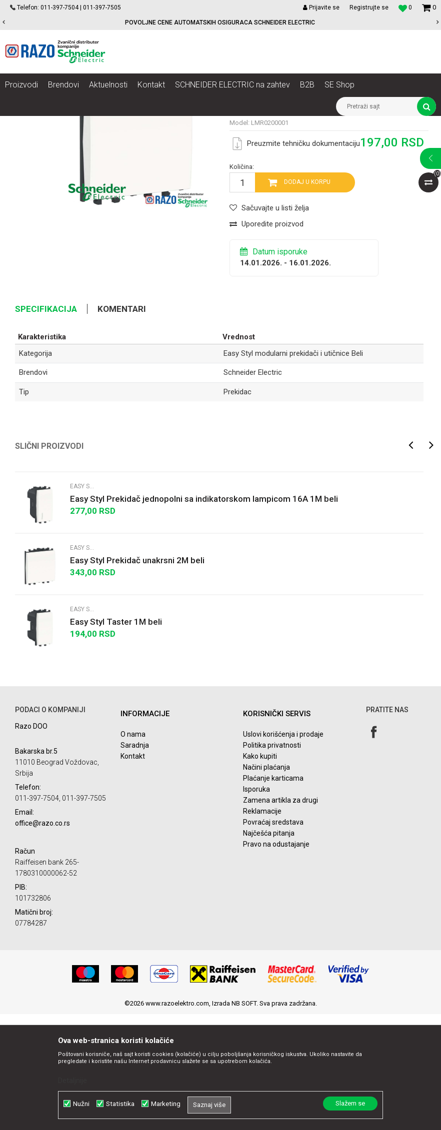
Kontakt (132, 873)
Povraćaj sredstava (273, 939)
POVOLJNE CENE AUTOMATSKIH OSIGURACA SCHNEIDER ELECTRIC (220, 22)
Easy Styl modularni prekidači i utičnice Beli (370, 123)
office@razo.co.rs (42, 939)
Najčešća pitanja (268, 950)
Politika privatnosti (272, 862)
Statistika (120, 1104)
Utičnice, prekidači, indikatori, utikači (134, 123)
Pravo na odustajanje (276, 961)
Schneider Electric (253, 488)
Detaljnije (72, 1080)
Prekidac (238, 507)
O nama (133, 851)
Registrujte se (369, 7)
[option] (220, 22)
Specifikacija (46, 425)
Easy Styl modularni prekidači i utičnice (247, 123)
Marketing (165, 1104)
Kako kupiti (260, 873)
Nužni (81, 1104)
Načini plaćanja (266, 884)
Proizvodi (61, 123)
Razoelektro (21, 123)
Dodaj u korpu (307, 298)
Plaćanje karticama (273, 895)
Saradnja (134, 862)
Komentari (122, 425)
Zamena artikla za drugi (280, 917)
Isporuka (256, 906)
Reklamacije (262, 928)
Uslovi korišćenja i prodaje (283, 851)
